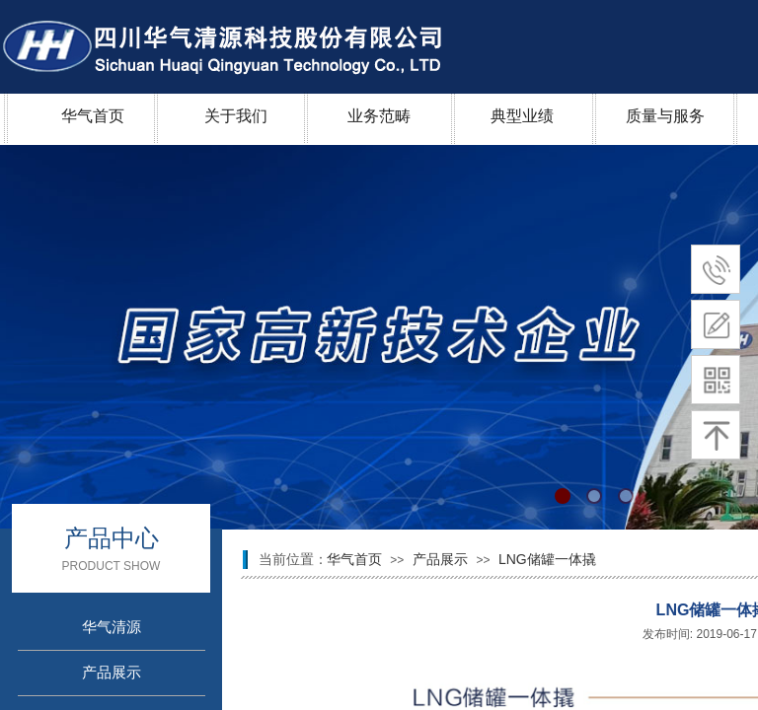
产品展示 (442, 559)
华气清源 (111, 627)
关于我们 (235, 115)
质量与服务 (665, 115)
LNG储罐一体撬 (547, 559)
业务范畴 (379, 115)
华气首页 (92, 115)
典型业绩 (522, 115)
